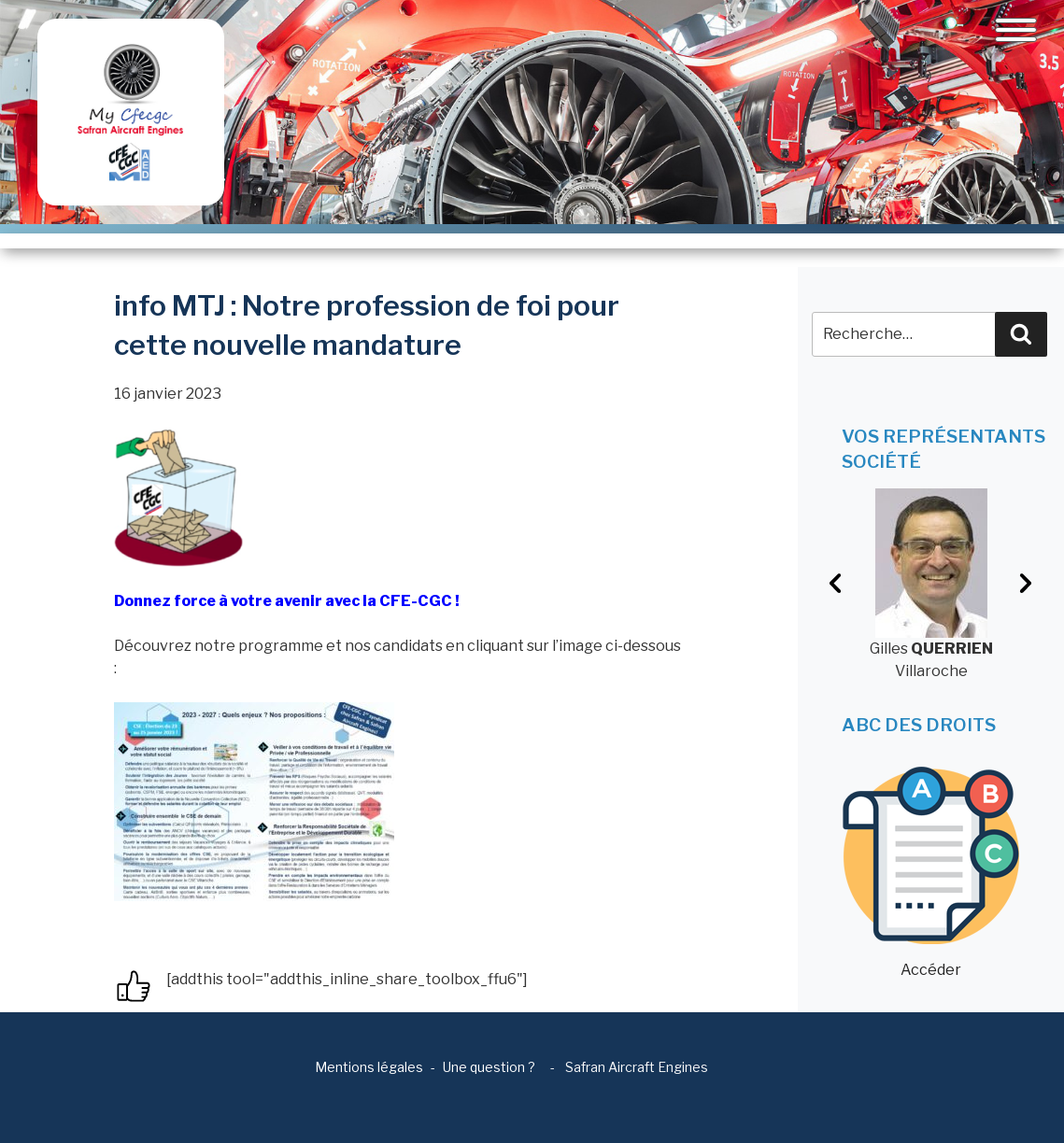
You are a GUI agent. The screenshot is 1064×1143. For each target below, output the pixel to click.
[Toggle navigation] (1016, 29)
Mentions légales (369, 1067)
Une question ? (489, 1067)
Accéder (931, 873)
